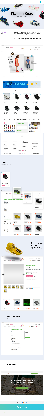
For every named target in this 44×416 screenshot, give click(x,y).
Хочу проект (22, 407)
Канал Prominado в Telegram (38, 412)
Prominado (6, 2)
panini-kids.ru (4, 32)
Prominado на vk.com (40, 412)
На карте (14, 413)
